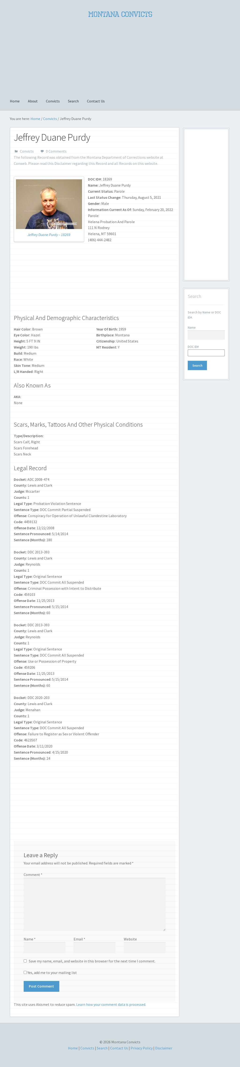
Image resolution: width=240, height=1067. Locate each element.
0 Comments (56, 151)
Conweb (20, 163)
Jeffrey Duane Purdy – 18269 (48, 234)
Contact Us (96, 101)
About (33, 101)
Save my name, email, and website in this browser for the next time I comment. (92, 961)
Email (79, 939)
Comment (33, 874)
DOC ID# (193, 347)
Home (15, 101)
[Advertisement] (120, 55)
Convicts (53, 101)
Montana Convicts (120, 14)
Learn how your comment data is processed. (111, 1004)
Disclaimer (62, 163)
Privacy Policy (142, 1048)
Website (130, 939)
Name (30, 939)
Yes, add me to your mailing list (50, 972)
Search (73, 101)
